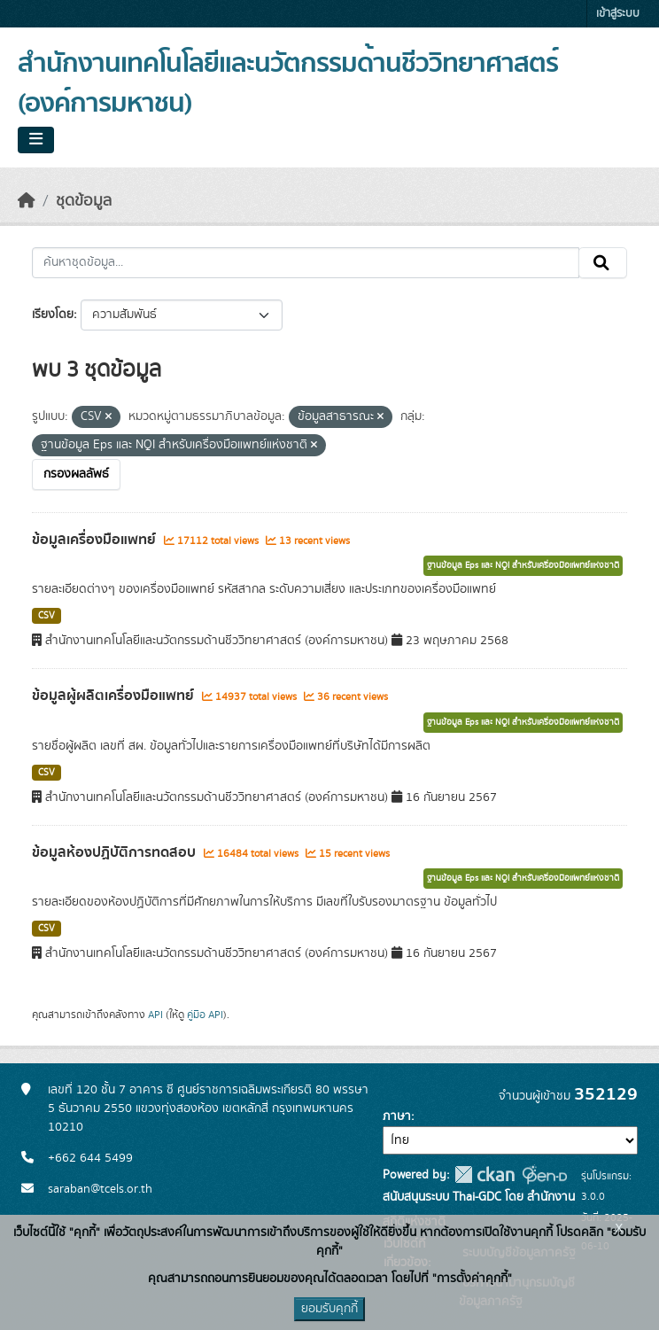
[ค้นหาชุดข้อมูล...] (305, 263)
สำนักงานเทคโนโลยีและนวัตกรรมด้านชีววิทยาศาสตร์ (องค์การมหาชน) (288, 84)
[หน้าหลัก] (26, 201)
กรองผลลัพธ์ (76, 474)
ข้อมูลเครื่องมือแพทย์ (95, 539)
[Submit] (602, 263)
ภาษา (397, 1116)
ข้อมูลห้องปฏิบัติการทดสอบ (115, 852)
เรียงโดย (53, 314)
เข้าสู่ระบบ (618, 13)
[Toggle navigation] (36, 140)
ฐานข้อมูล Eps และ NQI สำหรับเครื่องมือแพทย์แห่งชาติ (523, 565)
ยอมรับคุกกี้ (329, 1309)
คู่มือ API (205, 1015)
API (155, 1015)
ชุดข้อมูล (84, 201)
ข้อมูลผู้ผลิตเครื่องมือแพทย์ (115, 695)
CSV (46, 616)
